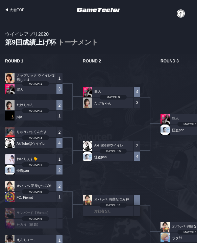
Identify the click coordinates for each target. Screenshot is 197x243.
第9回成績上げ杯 (51, 39)
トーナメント (77, 42)
